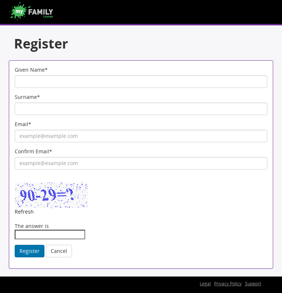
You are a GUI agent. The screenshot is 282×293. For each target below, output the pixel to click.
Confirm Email (33, 151)
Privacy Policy (228, 284)
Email (23, 124)
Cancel (59, 250)
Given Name (31, 69)
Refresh (24, 211)
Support (253, 284)
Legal (205, 284)
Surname (27, 96)
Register (29, 250)
